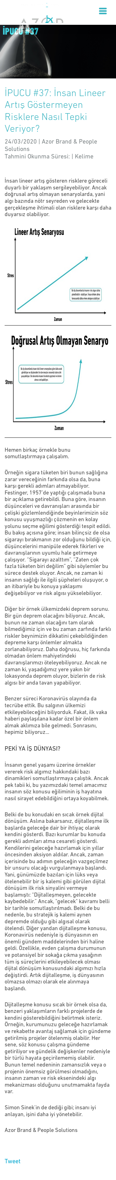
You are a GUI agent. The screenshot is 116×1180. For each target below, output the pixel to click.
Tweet (12, 1162)
